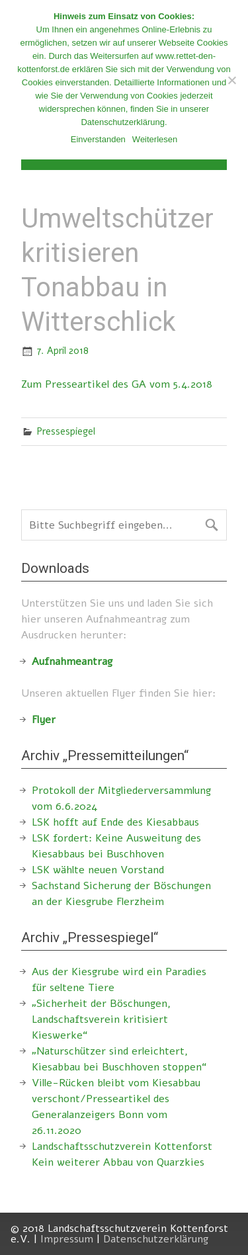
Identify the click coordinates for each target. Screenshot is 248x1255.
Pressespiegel (66, 431)
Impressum (66, 1239)
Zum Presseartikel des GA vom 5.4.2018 (116, 384)
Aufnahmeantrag (72, 661)
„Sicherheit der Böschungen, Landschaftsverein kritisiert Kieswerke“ (101, 1019)
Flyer (44, 720)
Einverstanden (98, 139)
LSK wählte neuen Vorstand (98, 870)
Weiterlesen (154, 139)
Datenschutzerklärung (155, 1239)
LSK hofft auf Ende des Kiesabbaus (115, 822)
